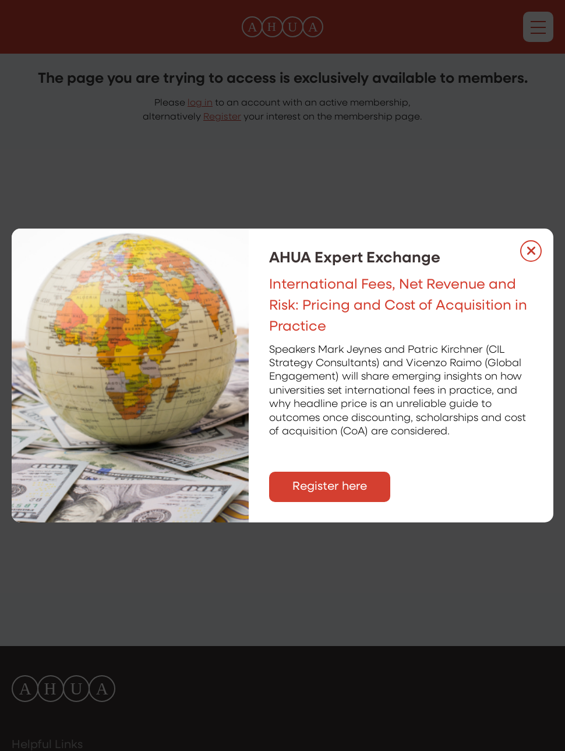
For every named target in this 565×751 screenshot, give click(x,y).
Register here (329, 487)
